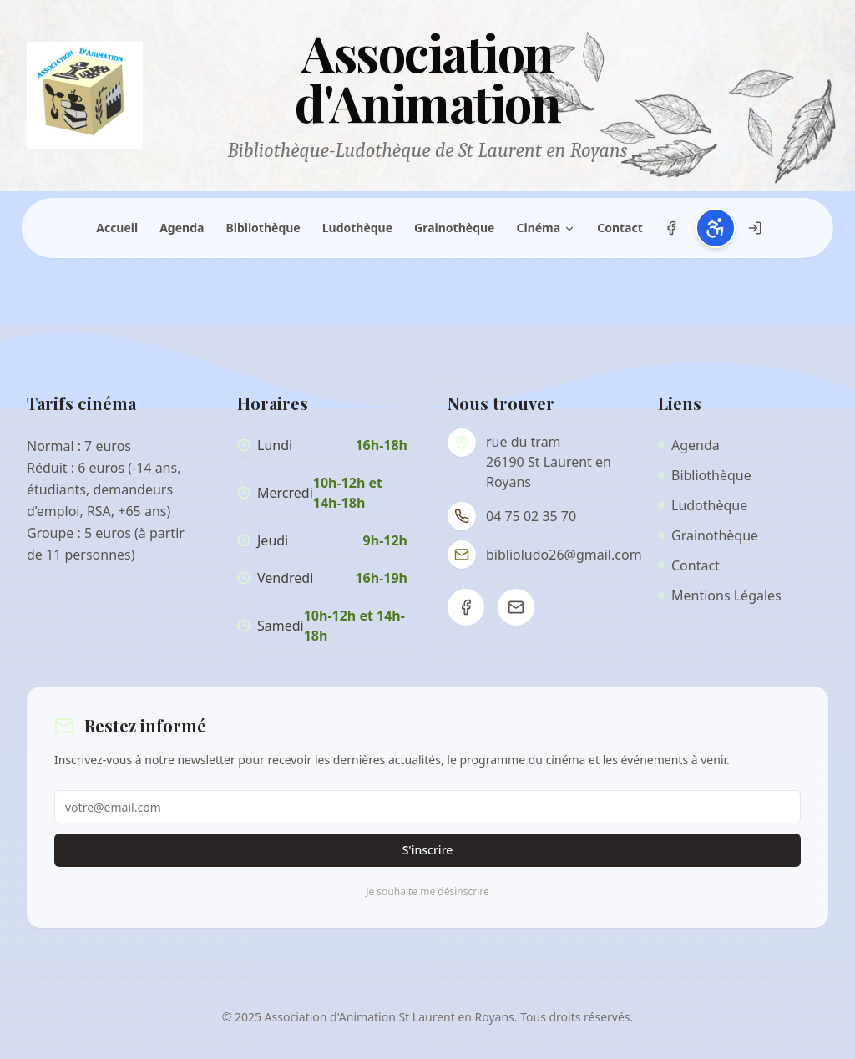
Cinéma (545, 228)
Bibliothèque (262, 228)
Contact (620, 228)
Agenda (181, 228)
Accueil (117, 228)
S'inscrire (427, 850)
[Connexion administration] (755, 228)
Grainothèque (454, 228)
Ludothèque (357, 228)
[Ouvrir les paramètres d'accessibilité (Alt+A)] (716, 228)
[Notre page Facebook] (671, 228)
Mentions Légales (720, 595)
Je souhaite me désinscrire (427, 892)
